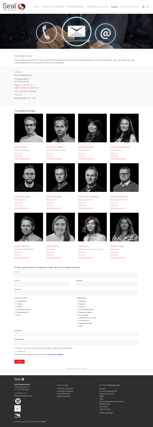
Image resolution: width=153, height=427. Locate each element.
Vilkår (101, 399)
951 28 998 (113, 255)
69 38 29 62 (82, 252)
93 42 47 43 (82, 156)
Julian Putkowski (22, 246)
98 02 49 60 (114, 156)
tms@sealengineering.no (118, 159)
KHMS (101, 396)
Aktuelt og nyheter (63, 396)
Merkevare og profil (106, 394)
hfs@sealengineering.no (86, 208)
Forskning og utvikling (65, 391)
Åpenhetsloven (104, 404)
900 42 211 (18, 255)
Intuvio (44, 421)
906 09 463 (18, 156)
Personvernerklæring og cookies (111, 401)
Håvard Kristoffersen (119, 196)
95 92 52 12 (82, 255)
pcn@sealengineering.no (54, 159)
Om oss (36, 7)
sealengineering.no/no (73, 369)
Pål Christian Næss (54, 147)
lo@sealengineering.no (85, 258)
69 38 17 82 (114, 252)
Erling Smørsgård (22, 196)
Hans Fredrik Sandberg (88, 196)
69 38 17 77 (114, 153)
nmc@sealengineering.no (86, 159)
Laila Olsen (83, 246)
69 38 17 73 (18, 252)
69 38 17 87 (82, 153)
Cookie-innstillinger (106, 413)
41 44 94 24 (114, 205)
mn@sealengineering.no (22, 159)
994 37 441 (50, 156)
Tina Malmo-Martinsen (120, 147)
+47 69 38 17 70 (27, 85)
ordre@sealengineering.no (30, 88)
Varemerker (103, 407)
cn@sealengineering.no (118, 258)
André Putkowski (53, 196)
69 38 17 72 (50, 153)
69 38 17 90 (50, 252)
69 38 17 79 (114, 203)
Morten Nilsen (20, 147)
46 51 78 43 (18, 205)
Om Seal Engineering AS (108, 391)
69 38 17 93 (18, 203)
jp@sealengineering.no (21, 258)
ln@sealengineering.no (53, 258)
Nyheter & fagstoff (129, 7)
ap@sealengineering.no (54, 208)
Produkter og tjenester (53, 7)
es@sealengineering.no (22, 208)
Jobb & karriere (105, 409)
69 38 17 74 (50, 203)
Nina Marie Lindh (85, 147)
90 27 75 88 (82, 205)
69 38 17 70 (82, 203)
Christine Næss (117, 246)
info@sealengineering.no (23, 396)
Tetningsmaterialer (75, 7)
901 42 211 (50, 205)
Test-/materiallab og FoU (97, 7)
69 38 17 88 (18, 153)
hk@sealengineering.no (117, 208)
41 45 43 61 (50, 255)
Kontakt (114, 7)
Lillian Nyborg (52, 246)
